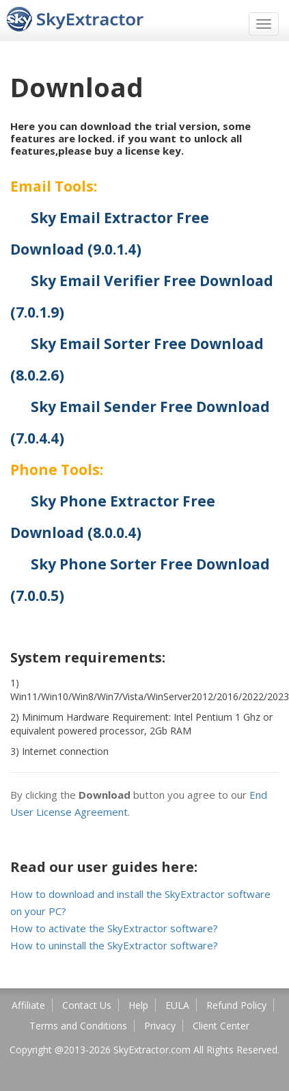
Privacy (160, 1025)
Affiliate (28, 1005)
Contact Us (86, 1005)
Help (138, 1005)
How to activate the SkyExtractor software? (114, 928)
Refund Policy (236, 1005)
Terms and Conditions (78, 1025)
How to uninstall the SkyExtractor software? (114, 945)
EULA (177, 1005)
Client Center (221, 1025)
